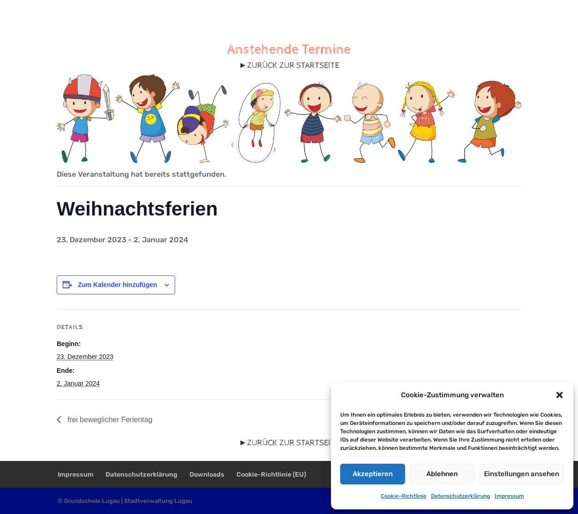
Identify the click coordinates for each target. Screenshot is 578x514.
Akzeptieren (373, 474)
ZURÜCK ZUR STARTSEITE (293, 65)
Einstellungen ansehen (521, 474)
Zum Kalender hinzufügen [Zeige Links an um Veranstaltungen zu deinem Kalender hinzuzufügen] (117, 284)
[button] (559, 395)
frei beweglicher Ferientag (109, 420)
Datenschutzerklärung (460, 496)
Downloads (206, 474)
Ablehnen (442, 474)
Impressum (509, 496)
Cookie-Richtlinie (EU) (271, 474)
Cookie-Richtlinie (403, 496)
